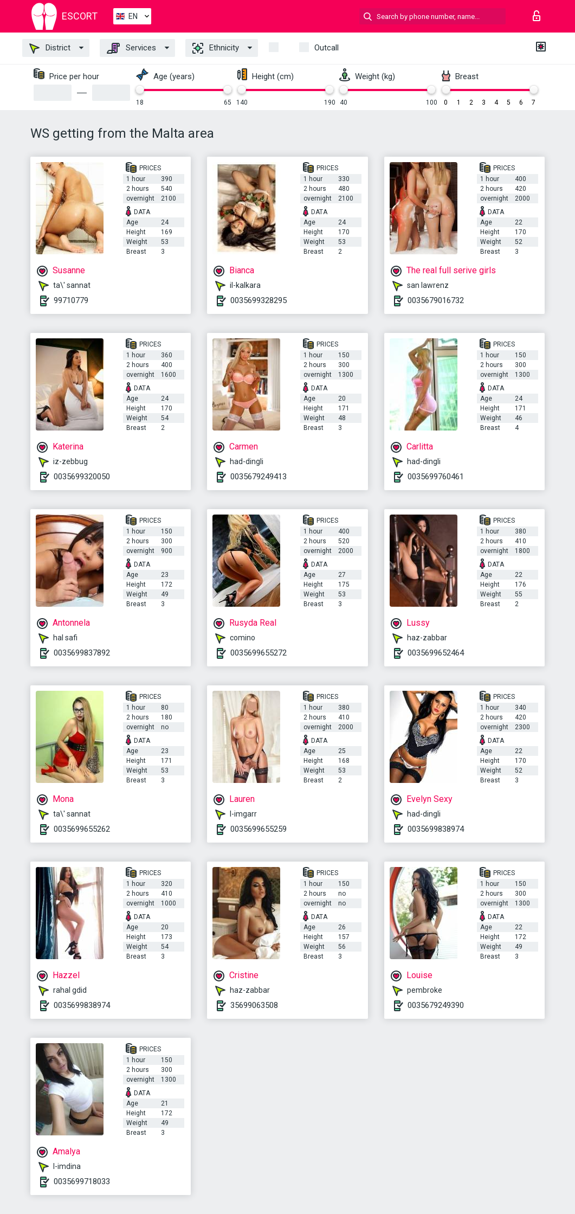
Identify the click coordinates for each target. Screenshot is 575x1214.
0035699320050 (82, 476)
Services (131, 48)
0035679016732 (436, 300)
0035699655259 (258, 829)
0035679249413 (258, 476)
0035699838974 (436, 829)
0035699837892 (82, 653)
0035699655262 (82, 829)
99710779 (71, 300)
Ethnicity (215, 48)
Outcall (326, 48)
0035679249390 (436, 1005)
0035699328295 (258, 300)
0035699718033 (82, 1181)
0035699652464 (436, 653)
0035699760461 (436, 476)
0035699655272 (258, 653)
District (49, 48)
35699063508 (254, 1005)
